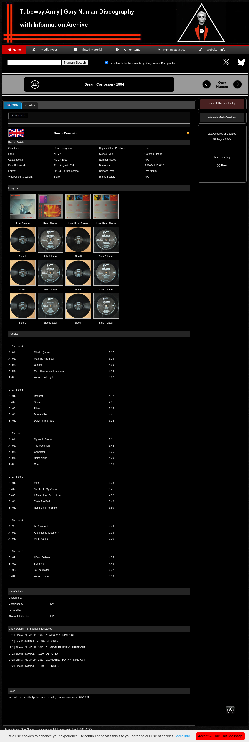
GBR (12, 105)
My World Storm (43, 439)
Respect (38, 396)
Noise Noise (40, 458)
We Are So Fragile (44, 377)
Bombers (39, 563)
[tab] (13, 105)
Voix (36, 483)
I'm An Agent (41, 526)
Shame (38, 402)
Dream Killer (41, 414)
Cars (36, 464)
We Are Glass (41, 576)
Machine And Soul (44, 358)
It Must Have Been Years (47, 495)
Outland (38, 365)
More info (182, 736)
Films (37, 408)
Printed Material (89, 49)
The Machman (42, 445)
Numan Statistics (172, 49)
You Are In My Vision (45, 489)
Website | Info (213, 49)
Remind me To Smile (45, 507)
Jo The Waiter (41, 570)
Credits (30, 105)
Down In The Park (44, 420)
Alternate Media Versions (222, 117)
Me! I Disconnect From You (49, 371)
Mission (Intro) (42, 352)
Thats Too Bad (42, 501)
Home (14, 49)
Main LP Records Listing (221, 103)
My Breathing (41, 538)
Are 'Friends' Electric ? (46, 532)
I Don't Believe (42, 557)
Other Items (130, 49)
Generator (39, 452)
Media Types (47, 49)
